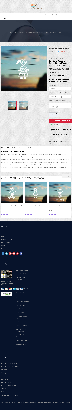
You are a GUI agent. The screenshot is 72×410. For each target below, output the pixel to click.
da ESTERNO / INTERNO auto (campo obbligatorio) (58, 93)
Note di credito (5, 242)
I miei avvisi (4, 249)
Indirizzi (3, 236)
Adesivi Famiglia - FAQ (22, 288)
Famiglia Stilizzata (21, 309)
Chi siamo (4, 370)
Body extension (20, 292)
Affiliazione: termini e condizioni (10, 366)
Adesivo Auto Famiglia (22, 270)
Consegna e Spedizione (8, 373)
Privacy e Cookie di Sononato (9, 385)
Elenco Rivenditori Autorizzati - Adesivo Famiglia (7, 283)
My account (5, 227)
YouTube (13, 253)
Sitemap (3, 389)
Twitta (58, 51)
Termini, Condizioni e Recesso (9, 395)
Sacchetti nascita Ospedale (23, 322)
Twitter (6, 253)
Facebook (3, 253)
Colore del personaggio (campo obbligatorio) (57, 84)
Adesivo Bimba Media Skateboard (11, 206)
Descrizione (5, 147)
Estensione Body (20, 305)
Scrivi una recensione (56, 75)
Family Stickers (20, 312)
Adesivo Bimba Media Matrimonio (35, 206)
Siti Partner (4, 392)
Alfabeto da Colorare (21, 340)
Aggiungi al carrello (60, 120)
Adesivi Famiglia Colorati (22, 273)
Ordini (3, 246)
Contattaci (4, 376)
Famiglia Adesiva (20, 348)
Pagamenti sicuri (6, 382)
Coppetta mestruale (21, 344)
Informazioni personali (7, 239)
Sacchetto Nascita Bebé (22, 325)
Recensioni (30, 147)
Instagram (21, 253)
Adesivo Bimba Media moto (57, 206)
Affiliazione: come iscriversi (9, 363)
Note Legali (4, 379)
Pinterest (64, 51)
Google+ (62, 51)
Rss (10, 253)
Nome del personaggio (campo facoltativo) (57, 101)
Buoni (3, 233)
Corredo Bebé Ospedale (22, 301)
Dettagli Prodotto (18, 147)
